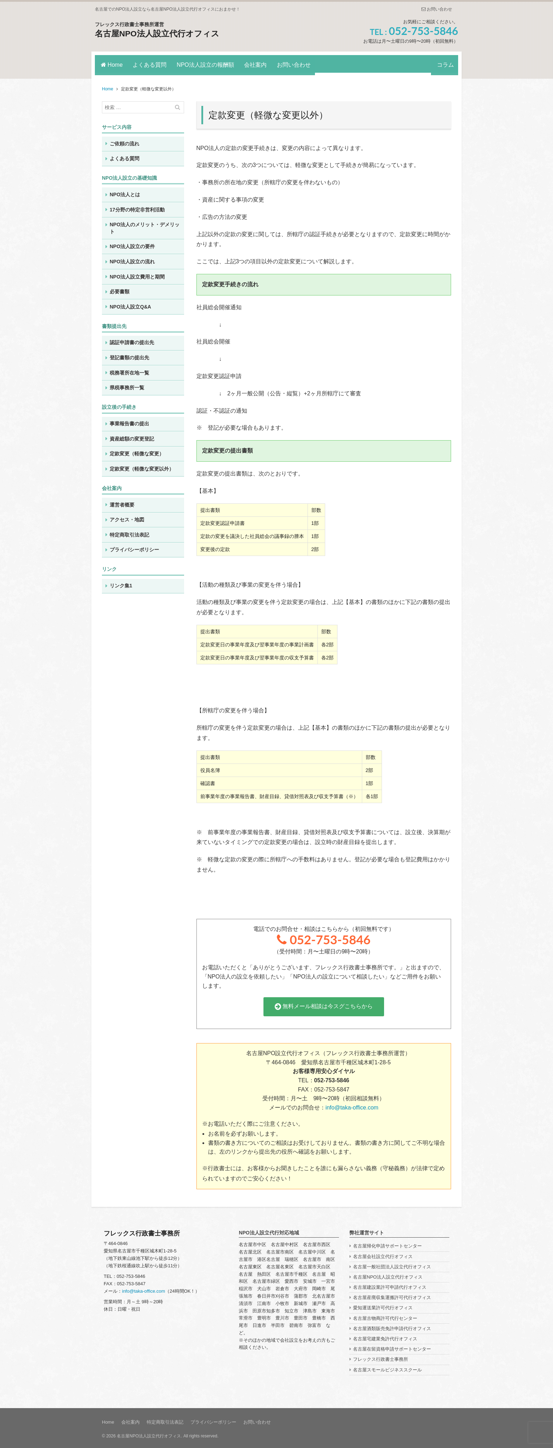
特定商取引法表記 (129, 532)
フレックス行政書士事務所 (380, 1357)
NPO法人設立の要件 (132, 244)
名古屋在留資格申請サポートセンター (392, 1347)
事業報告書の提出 (129, 421)
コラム (443, 64)
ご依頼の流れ (124, 141)
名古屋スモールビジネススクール (387, 1367)
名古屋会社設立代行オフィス (383, 1254)
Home (112, 64)
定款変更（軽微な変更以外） (142, 466)
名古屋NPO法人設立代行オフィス (160, 33)
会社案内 (260, 64)
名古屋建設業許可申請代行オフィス (389, 1284)
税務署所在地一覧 (129, 370)
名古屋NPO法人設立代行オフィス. (149, 1433)
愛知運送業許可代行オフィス (383, 1305)
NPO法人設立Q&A (130, 304)
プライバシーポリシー (134, 547)
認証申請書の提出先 (132, 340)
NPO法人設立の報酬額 (208, 64)
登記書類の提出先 (129, 355)
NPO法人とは (125, 192)
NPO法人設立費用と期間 (137, 274)
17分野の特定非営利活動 (137, 207)
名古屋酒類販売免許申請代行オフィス (392, 1326)
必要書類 (119, 289)
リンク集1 (121, 583)
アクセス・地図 (127, 517)
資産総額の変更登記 (132, 436)
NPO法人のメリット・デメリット (145, 225)
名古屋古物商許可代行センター (385, 1315)
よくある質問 (151, 64)
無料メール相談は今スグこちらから (324, 1004)
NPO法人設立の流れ (132, 259)
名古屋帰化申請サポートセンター (387, 1243)
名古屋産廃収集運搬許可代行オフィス (392, 1295)
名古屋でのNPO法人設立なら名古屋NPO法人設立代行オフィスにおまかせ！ (167, 9)
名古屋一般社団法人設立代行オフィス (392, 1264)
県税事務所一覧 (127, 385)
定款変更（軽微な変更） (137, 451)
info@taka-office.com (352, 1105)
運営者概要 (122, 502)
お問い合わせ (436, 9)
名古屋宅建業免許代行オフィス (385, 1336)
